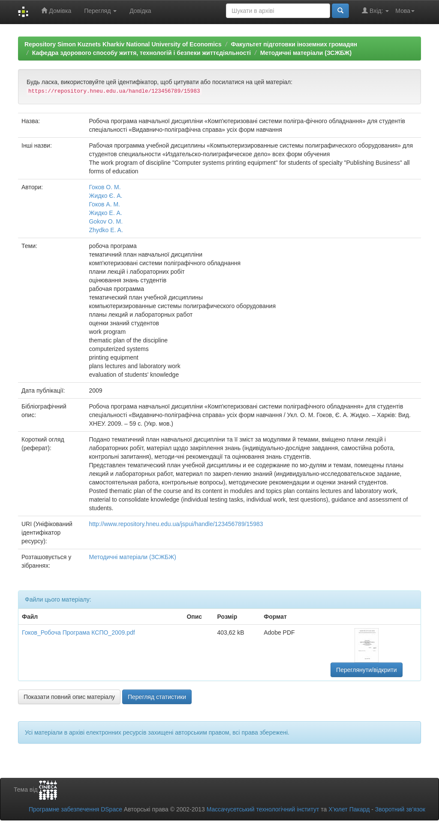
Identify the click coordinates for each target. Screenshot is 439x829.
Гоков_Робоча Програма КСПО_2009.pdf (78, 632)
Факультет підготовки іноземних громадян (294, 44)
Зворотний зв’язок (400, 809)
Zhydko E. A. (106, 230)
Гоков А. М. (104, 204)
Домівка (56, 10)
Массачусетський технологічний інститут (263, 809)
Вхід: (375, 10)
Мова (405, 10)
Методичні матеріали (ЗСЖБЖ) (306, 52)
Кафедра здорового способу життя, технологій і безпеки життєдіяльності (141, 52)
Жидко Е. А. (105, 212)
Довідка (140, 10)
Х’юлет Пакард (349, 809)
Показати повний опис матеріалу (69, 696)
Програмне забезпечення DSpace (75, 809)
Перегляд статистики (157, 696)
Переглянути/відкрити (366, 669)
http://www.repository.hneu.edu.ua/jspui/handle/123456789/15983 (176, 523)
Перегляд (100, 10)
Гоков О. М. (104, 187)
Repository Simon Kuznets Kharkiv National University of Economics (123, 44)
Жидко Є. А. (105, 195)
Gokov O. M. (106, 221)
